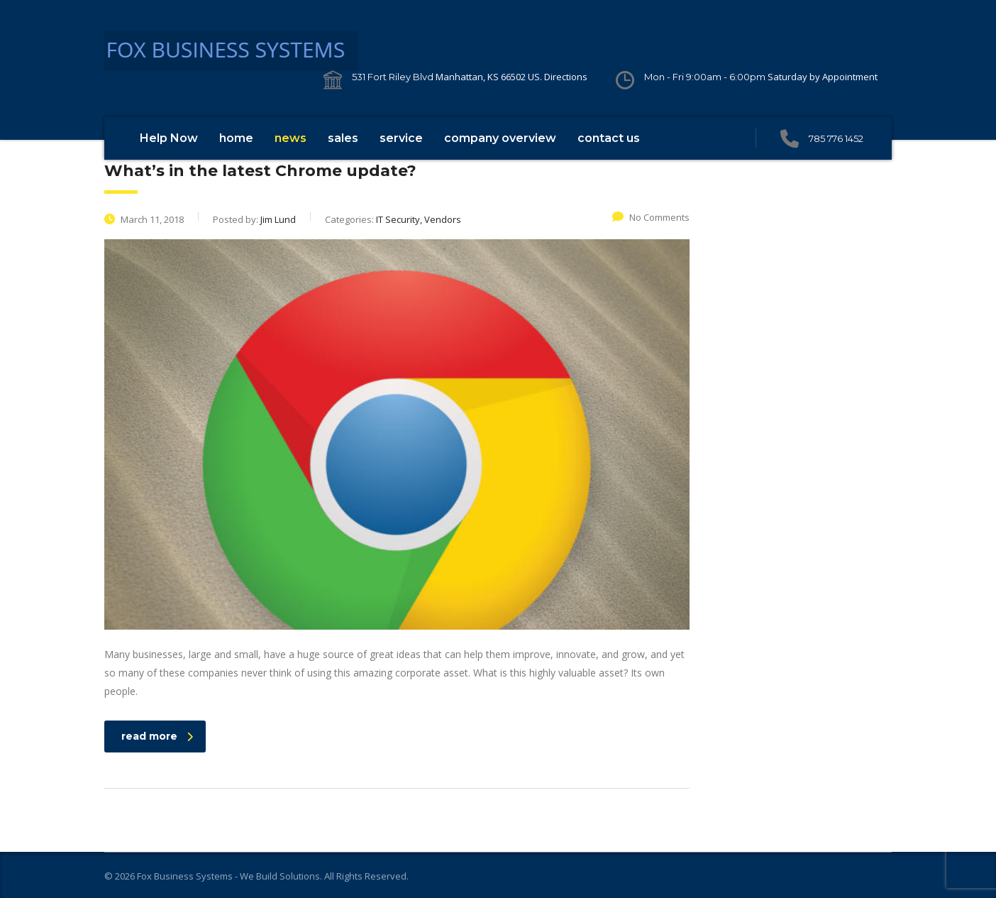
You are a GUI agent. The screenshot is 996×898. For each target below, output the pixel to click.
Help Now (169, 138)
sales (343, 138)
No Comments (651, 217)
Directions (565, 76)
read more (157, 736)
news (290, 138)
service (401, 138)
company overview (500, 138)
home (236, 138)
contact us (608, 138)
